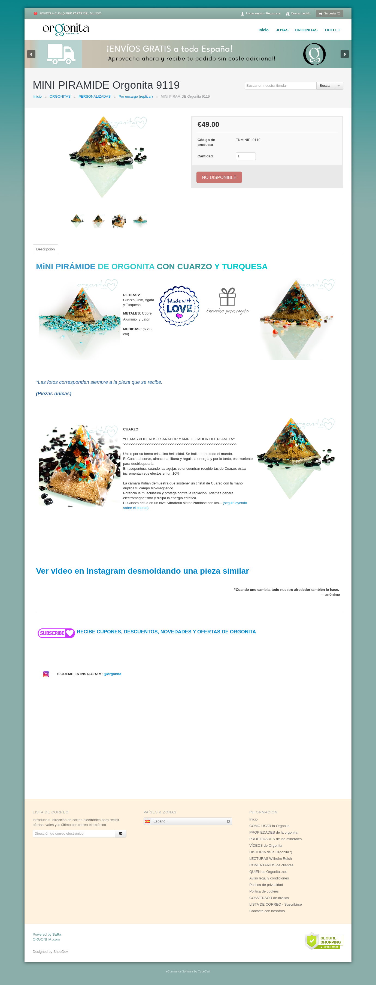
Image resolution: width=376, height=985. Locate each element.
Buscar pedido (298, 14)
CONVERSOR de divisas (269, 898)
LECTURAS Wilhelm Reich (270, 859)
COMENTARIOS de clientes (271, 865)
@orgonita (113, 674)
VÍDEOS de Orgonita (265, 845)
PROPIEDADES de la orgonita (273, 832)
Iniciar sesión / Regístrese (260, 14)
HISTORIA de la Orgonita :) (270, 852)
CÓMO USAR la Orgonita (269, 826)
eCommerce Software (179, 971)
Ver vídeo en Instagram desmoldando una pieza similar (142, 570)
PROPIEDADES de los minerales (275, 839)
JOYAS (282, 30)
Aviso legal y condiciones (269, 878)
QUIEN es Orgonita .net (268, 872)
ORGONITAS (306, 30)
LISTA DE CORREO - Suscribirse (275, 904)
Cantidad (205, 156)
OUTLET (332, 30)
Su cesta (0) (329, 14)
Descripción (45, 249)
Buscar (325, 85)
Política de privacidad (266, 885)
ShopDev (60, 952)
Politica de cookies (264, 891)
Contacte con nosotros (267, 911)
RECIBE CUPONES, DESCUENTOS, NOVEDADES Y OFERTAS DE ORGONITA (146, 631)
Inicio (264, 30)
